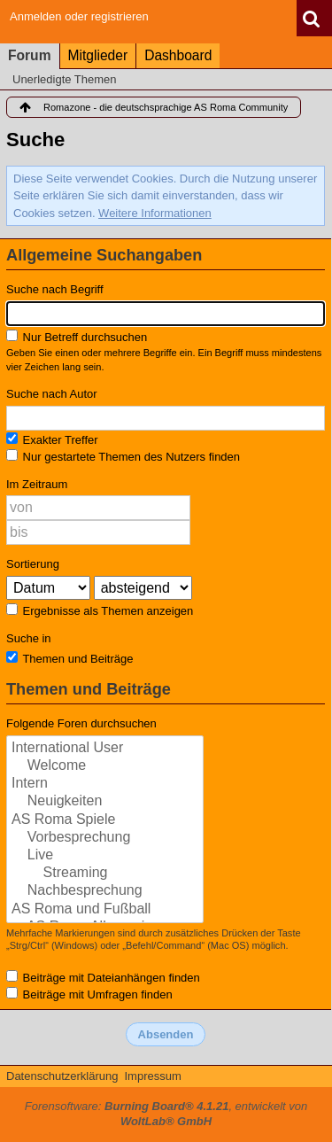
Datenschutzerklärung (62, 1076)
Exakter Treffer (52, 439)
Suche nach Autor (51, 393)
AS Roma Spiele (105, 820)
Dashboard (178, 55)
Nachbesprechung (105, 891)
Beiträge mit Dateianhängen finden (103, 977)
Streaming (105, 873)
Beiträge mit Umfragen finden (89, 994)
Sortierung (32, 564)
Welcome (105, 766)
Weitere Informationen (155, 213)
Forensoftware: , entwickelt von (166, 1113)
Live (105, 856)
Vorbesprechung (105, 838)
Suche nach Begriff (55, 289)
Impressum (152, 1076)
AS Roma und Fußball (105, 910)
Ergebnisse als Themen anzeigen (99, 610)
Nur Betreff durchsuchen (76, 337)
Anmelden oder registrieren (79, 16)
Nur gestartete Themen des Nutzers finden (123, 456)
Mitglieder (98, 55)
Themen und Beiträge (69, 658)
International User (105, 748)
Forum (29, 55)
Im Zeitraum (36, 484)
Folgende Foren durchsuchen (81, 723)
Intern (105, 784)
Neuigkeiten (105, 802)
